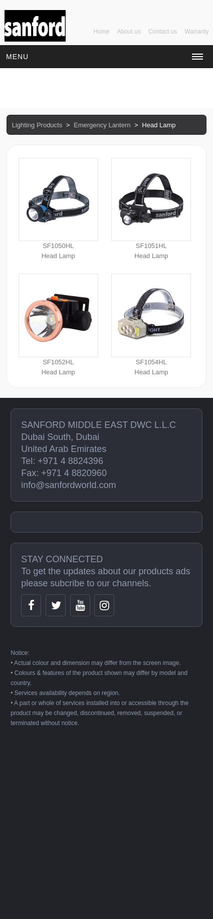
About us (129, 31)
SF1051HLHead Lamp (151, 209)
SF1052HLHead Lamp (58, 324)
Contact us (162, 31)
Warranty (196, 31)
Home (102, 31)
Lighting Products (37, 125)
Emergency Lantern (102, 125)
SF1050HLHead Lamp (58, 209)
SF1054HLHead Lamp (151, 324)
